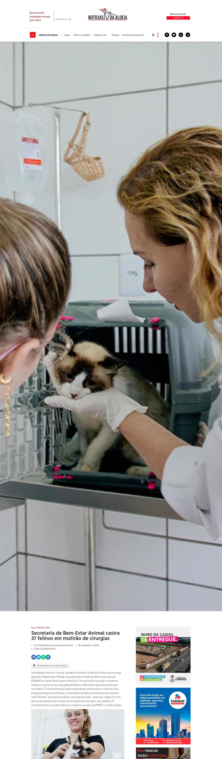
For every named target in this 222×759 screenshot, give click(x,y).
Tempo (115, 35)
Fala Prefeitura (40, 627)
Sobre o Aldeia (81, 35)
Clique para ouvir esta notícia (50, 665)
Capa (67, 35)
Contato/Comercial (132, 35)
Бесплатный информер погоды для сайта (40, 16)
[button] (153, 35)
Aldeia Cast (100, 35)
